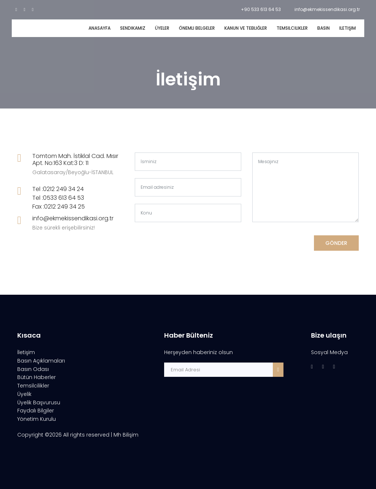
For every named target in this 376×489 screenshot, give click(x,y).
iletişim (347, 28)
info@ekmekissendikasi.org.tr (327, 9)
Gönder (336, 243)
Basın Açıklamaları (41, 360)
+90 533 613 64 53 (261, 9)
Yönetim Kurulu (36, 419)
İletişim (26, 352)
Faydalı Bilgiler (35, 410)
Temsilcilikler (292, 28)
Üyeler (162, 28)
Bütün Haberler (36, 377)
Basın (323, 28)
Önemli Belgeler (197, 28)
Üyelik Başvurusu (38, 402)
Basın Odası (33, 369)
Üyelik (24, 394)
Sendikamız (132, 28)
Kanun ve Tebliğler (245, 28)
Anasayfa (99, 28)
